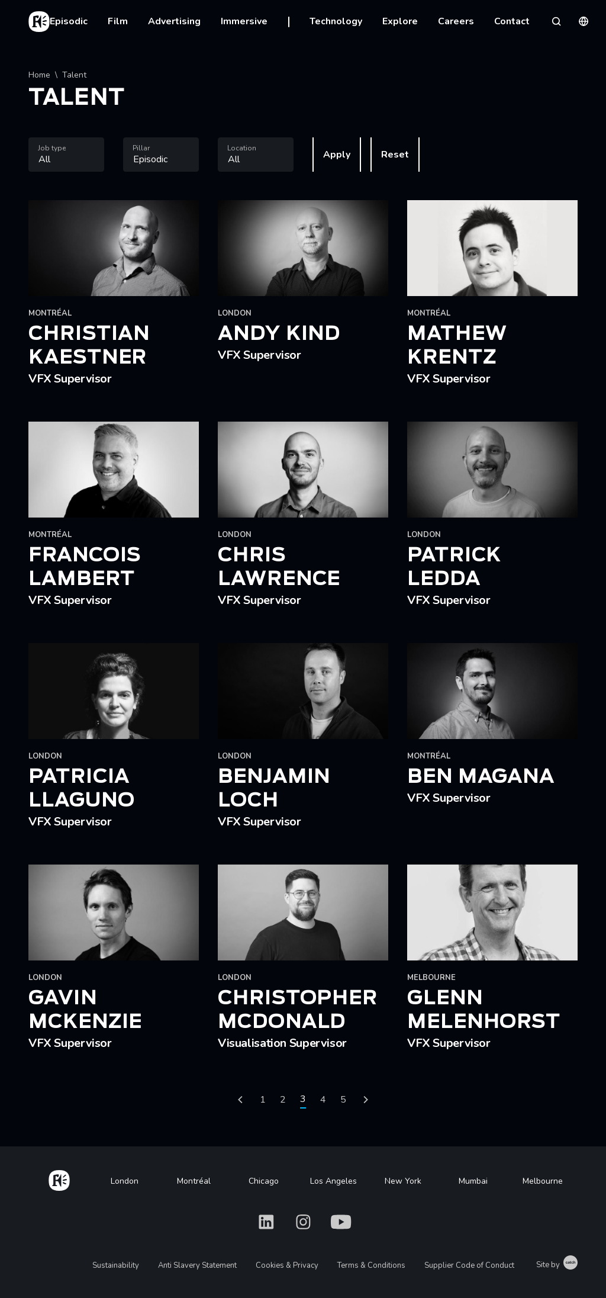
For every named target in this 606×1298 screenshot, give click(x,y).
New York (403, 1181)
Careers (456, 21)
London (124, 1181)
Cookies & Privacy (287, 1265)
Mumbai (473, 1181)
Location (241, 148)
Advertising (174, 21)
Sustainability (115, 1265)
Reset (395, 154)
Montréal (194, 1181)
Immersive (244, 21)
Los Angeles (333, 1181)
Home (39, 75)
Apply (336, 154)
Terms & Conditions (371, 1265)
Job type (52, 148)
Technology (336, 21)
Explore (400, 21)
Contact (512, 21)
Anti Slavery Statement (197, 1265)
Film (118, 21)
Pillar (141, 148)
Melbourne (543, 1181)
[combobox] (66, 154)
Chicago (264, 1181)
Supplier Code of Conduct (469, 1265)
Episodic (69, 21)
